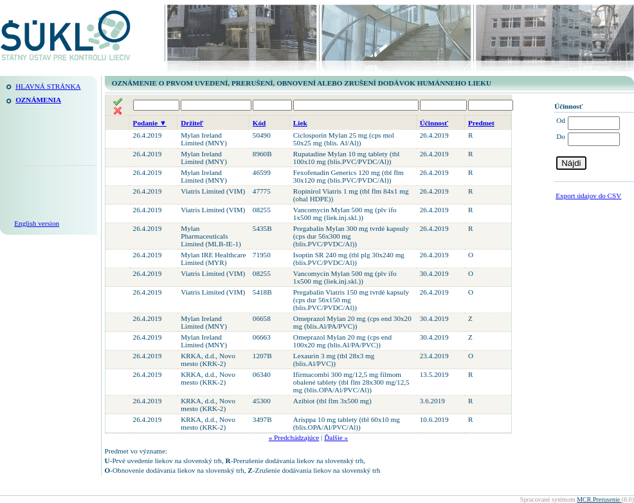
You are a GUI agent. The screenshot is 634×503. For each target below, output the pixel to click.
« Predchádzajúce (294, 437)
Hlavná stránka (47, 86)
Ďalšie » (336, 437)
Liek (300, 123)
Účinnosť (434, 123)
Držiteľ (192, 123)
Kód (259, 123)
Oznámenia (38, 100)
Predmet (481, 123)
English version (36, 223)
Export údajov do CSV (588, 195)
